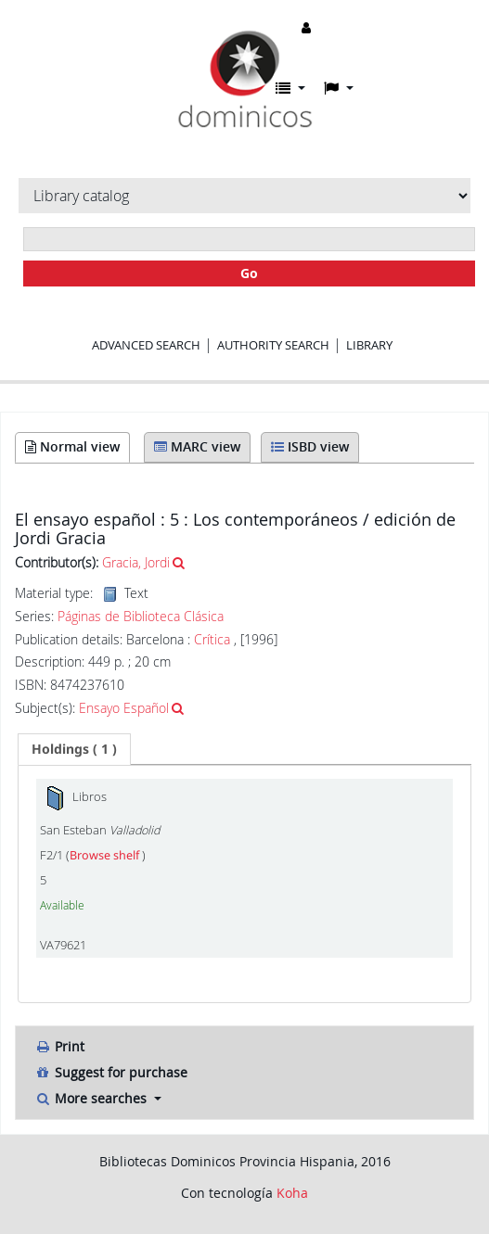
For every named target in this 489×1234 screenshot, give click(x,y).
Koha (292, 1193)
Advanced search (146, 345)
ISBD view (310, 446)
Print (59, 1046)
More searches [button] (92, 1098)
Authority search (273, 345)
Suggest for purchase (110, 1072)
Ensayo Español (124, 708)
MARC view (197, 446)
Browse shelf (106, 855)
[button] (290, 88)
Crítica (214, 639)
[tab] (74, 749)
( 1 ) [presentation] (74, 748)
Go (249, 273)
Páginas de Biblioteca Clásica (141, 616)
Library (369, 345)
